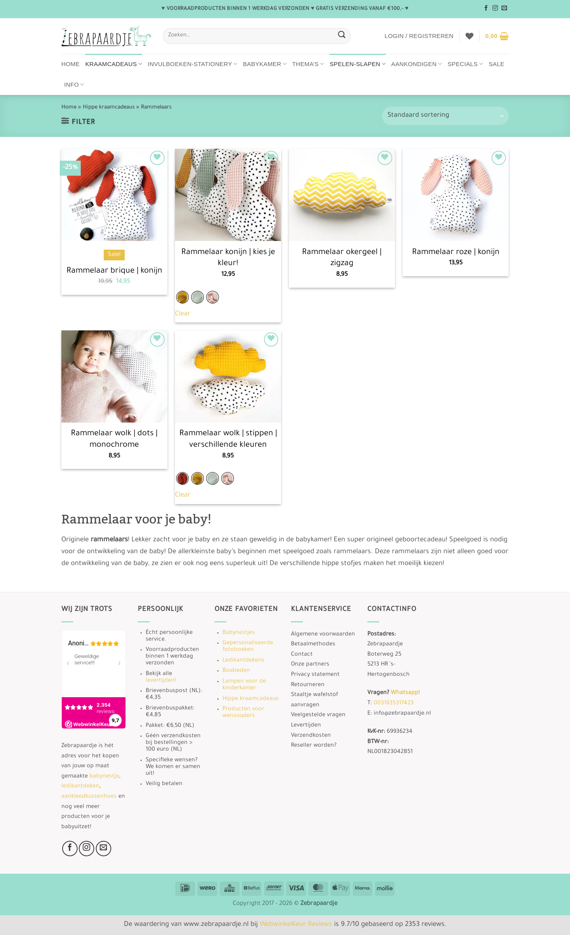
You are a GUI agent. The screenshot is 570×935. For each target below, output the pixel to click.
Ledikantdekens (243, 661)
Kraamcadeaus (114, 64)
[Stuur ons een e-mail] (504, 8)
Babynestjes (238, 633)
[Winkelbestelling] (445, 116)
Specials (465, 64)
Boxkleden (236, 671)
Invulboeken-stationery (192, 64)
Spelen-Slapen (358, 64)
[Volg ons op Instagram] (495, 8)
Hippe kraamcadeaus (109, 107)
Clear (182, 314)
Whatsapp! (405, 693)
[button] (418, 36)
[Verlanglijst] (469, 36)
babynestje (104, 777)
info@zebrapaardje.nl (402, 714)
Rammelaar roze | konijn (456, 252)
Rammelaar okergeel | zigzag (342, 258)
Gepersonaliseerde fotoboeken (247, 646)
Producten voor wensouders (243, 712)
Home (70, 64)
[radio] (182, 297)
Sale (496, 64)
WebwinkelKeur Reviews (296, 925)
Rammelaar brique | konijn (114, 271)
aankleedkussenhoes (89, 797)
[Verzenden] (342, 36)
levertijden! (161, 681)
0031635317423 (394, 703)
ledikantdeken (80, 786)
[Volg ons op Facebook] (486, 8)
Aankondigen (416, 64)
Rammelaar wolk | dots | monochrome (114, 440)
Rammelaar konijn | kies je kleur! (228, 258)
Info (74, 84)
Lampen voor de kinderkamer (244, 685)
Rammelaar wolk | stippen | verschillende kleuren (228, 440)
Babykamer (265, 64)
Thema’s (308, 64)
